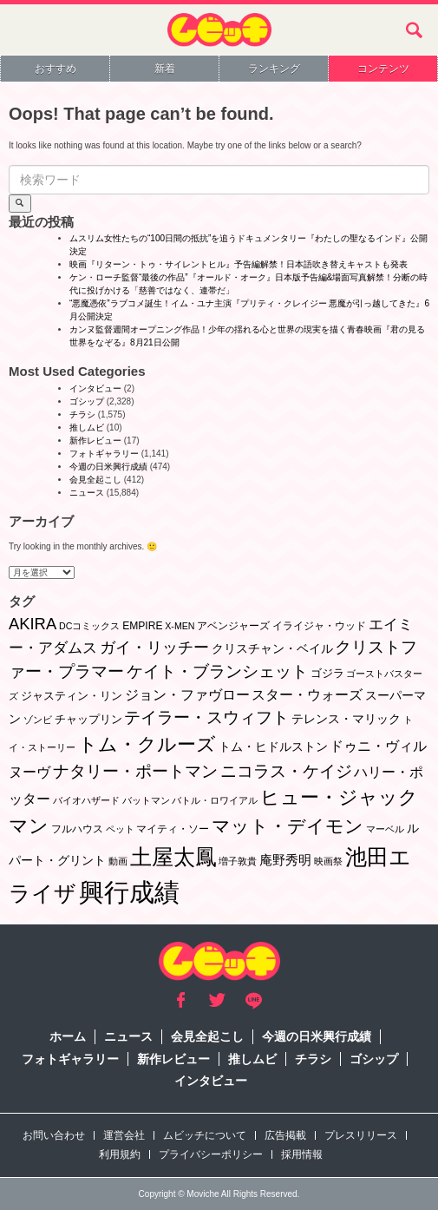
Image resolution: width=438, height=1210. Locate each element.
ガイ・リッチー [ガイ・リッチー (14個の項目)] (154, 647)
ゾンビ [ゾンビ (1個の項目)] (37, 719)
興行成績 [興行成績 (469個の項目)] (129, 892)
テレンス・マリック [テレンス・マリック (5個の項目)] (346, 719)
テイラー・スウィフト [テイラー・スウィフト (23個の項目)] (206, 717)
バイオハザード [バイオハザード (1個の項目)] (86, 800)
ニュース (86, 492)
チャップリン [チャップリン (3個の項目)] (88, 719)
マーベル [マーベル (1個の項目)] (385, 829)
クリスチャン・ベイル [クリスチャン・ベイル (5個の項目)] (272, 648)
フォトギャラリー (104, 453)
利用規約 (120, 1154)
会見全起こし (95, 479)
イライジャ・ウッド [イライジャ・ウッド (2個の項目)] (319, 626)
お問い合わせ (54, 1135)
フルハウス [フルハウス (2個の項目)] (77, 829)
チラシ (82, 414)
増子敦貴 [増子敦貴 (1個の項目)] (238, 861)
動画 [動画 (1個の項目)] (117, 861)
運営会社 (124, 1135)
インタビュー (95, 388)
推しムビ (86, 427)
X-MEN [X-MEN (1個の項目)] (179, 626)
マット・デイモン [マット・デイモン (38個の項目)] (287, 826)
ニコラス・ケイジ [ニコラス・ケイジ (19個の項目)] (286, 771)
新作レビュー (95, 440)
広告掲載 (285, 1135)
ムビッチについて (204, 1135)
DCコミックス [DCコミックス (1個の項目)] (89, 626)
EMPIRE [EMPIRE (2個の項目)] (142, 626)
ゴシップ (86, 401)
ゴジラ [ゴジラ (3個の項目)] (327, 673)
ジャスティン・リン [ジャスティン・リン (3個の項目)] (71, 695)
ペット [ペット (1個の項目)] (120, 829)
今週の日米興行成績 (108, 466)
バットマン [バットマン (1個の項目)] (146, 800)
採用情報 (302, 1154)
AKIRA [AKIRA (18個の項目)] (32, 624)
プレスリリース (360, 1135)
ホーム (67, 1036)
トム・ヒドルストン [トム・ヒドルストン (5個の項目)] (273, 746)
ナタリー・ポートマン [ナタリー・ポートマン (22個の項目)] (135, 771)
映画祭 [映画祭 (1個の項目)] (328, 861)
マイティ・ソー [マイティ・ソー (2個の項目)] (172, 829)
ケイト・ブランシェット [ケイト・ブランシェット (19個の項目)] (217, 671)
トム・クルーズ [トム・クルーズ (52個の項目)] (147, 744)
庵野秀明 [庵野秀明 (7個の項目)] (285, 859)
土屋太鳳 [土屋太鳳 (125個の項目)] (173, 857)
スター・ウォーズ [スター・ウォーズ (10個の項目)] (307, 694)
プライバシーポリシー (211, 1154)
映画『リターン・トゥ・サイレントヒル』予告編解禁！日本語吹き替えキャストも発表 (238, 264)
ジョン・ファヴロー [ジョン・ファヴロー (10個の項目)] (187, 694)
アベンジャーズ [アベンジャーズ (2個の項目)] (233, 626)
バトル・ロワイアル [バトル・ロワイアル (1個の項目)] (215, 800)
